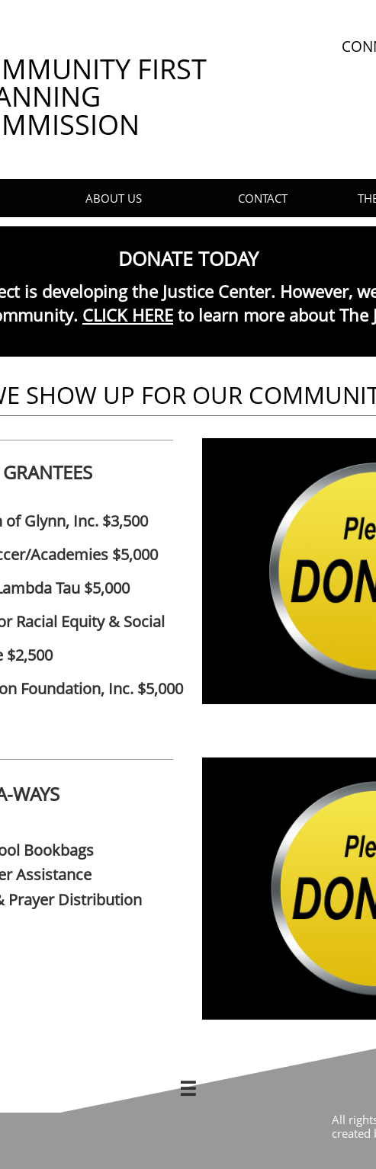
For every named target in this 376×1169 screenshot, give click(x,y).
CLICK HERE (127, 314)
